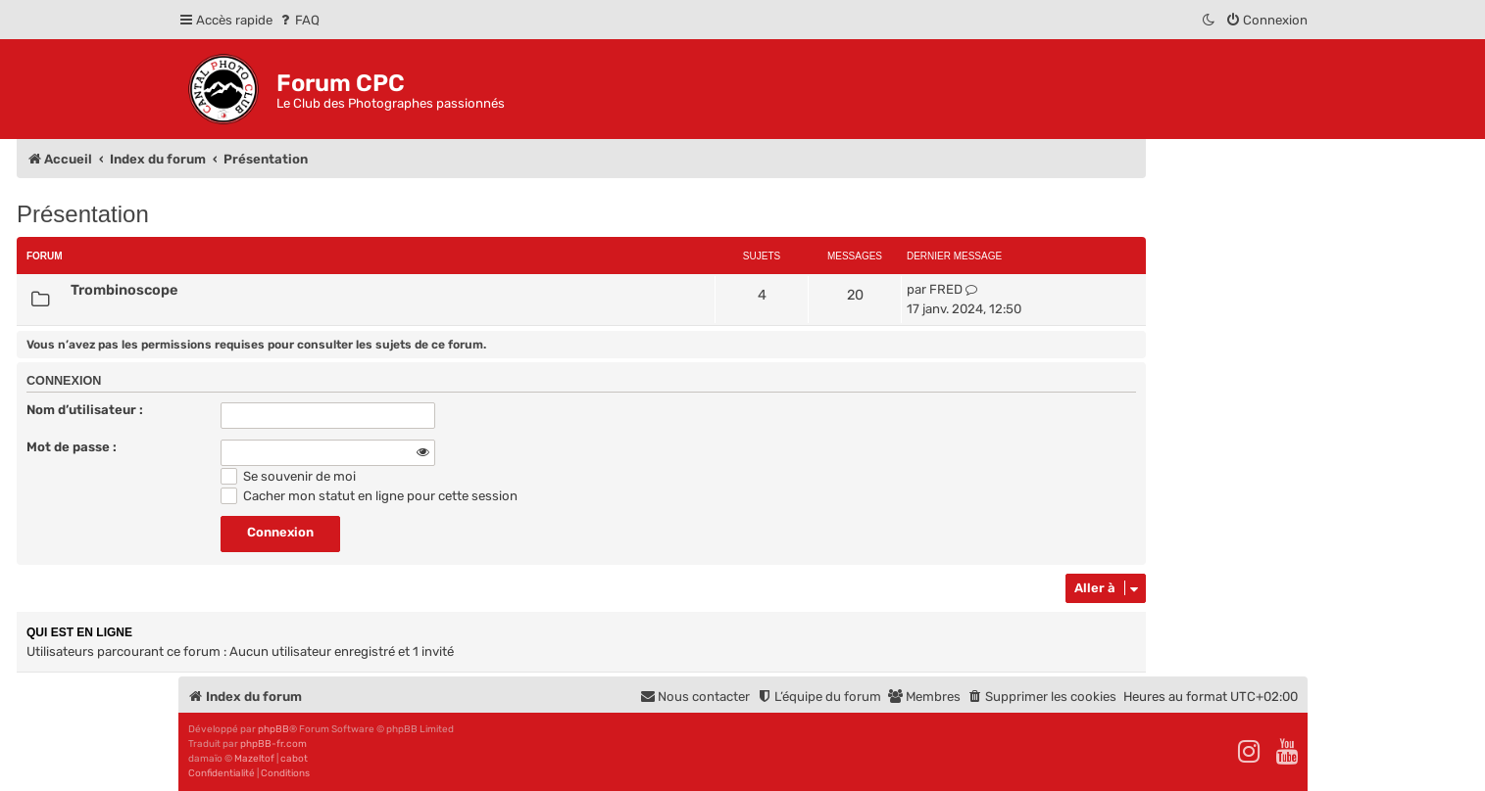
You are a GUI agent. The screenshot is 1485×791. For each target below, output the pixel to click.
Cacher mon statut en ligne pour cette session (369, 496)
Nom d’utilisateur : (84, 409)
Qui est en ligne (79, 632)
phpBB (273, 729)
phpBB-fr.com (273, 744)
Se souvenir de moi (288, 476)
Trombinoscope (124, 290)
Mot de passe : (71, 447)
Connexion (63, 381)
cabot (294, 759)
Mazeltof (254, 759)
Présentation (83, 214)
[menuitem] (298, 20)
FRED (946, 289)
